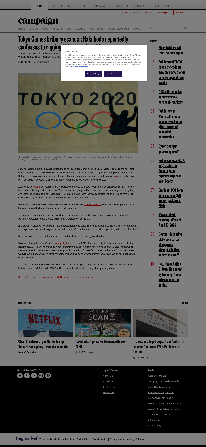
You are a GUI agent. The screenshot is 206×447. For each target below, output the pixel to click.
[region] (104, 63)
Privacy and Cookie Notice (79, 66)
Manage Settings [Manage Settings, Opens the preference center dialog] (93, 74)
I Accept (113, 74)
